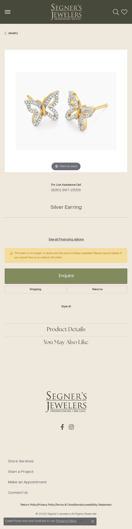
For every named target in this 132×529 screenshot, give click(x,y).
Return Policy (29, 505)
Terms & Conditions (68, 505)
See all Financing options (66, 239)
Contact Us (18, 492)
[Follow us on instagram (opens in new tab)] (71, 427)
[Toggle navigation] (7, 11)
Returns (97, 289)
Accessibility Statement (96, 505)
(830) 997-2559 (66, 190)
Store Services (21, 461)
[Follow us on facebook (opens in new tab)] (62, 427)
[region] (66, 111)
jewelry (13, 33)
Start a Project (21, 472)
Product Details (66, 330)
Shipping (35, 289)
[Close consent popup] (92, 521)
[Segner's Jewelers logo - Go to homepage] (66, 12)
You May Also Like (66, 342)
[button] (116, 12)
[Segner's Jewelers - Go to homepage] (66, 401)
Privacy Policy (47, 505)
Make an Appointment (27, 482)
